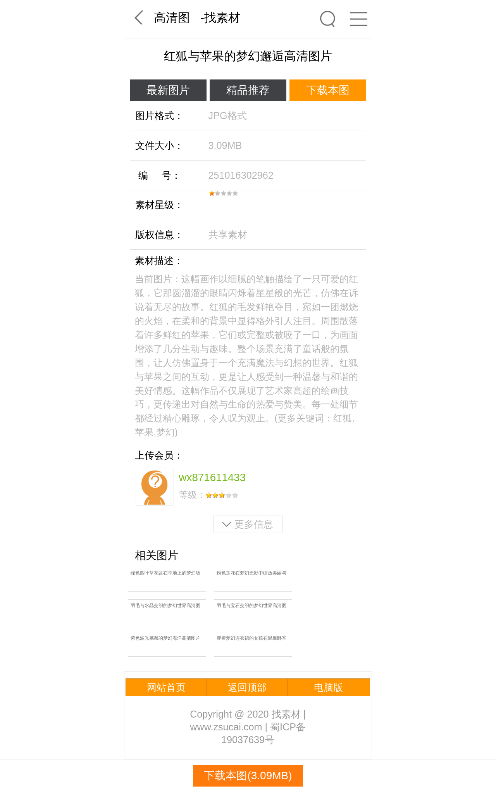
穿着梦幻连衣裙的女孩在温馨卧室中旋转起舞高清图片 (251, 638)
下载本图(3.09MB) (248, 776)
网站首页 (166, 687)
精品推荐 (248, 90)
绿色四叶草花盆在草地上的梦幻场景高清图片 (165, 573)
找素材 (222, 17)
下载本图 (328, 90)
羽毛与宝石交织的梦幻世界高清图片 (251, 606)
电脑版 (328, 687)
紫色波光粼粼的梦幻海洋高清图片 (165, 638)
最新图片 (168, 90)
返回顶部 (247, 687)
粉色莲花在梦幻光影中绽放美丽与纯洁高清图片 (251, 573)
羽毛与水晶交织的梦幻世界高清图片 (165, 606)
